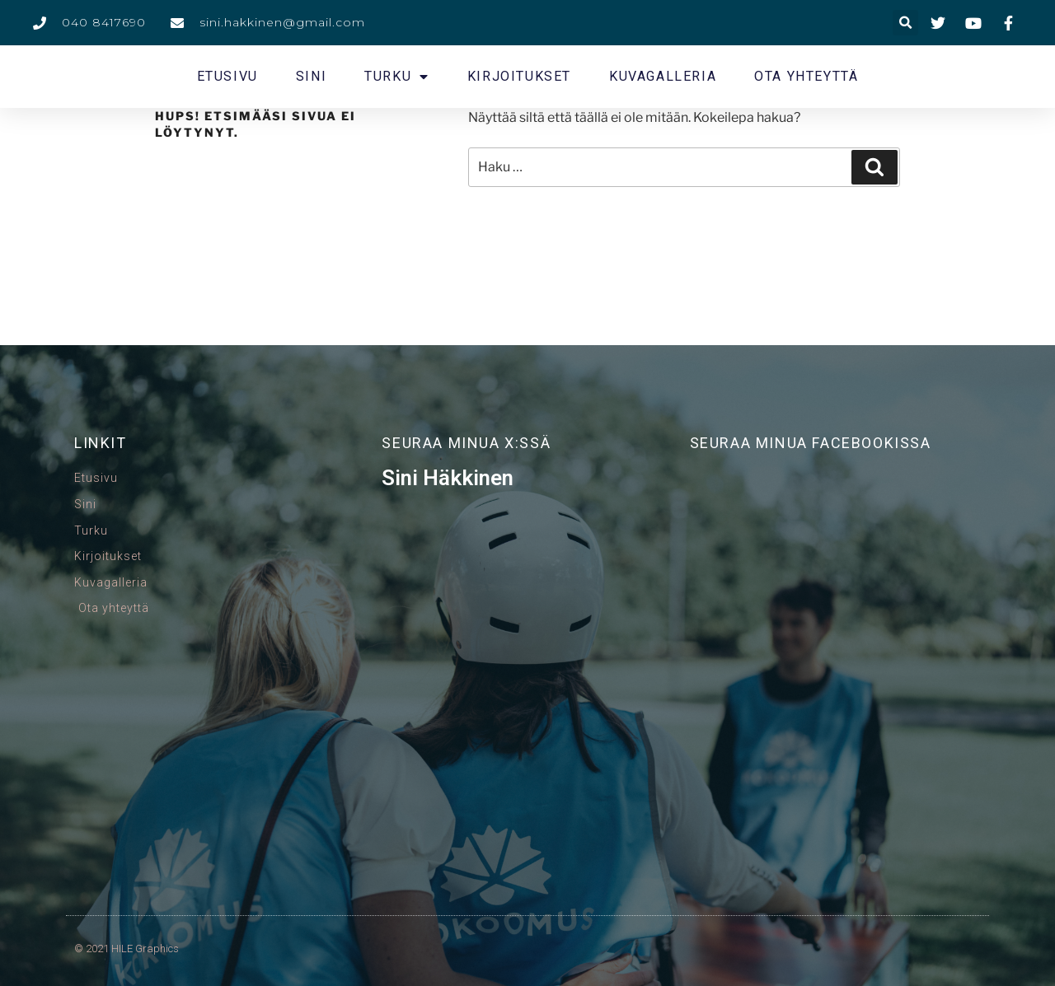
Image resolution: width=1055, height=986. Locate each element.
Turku (396, 76)
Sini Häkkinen (447, 477)
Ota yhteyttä (806, 76)
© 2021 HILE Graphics (126, 948)
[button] (905, 22)
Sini (311, 76)
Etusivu (227, 76)
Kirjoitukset (519, 76)
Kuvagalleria (662, 76)
